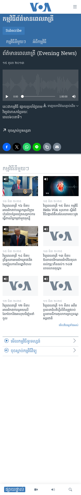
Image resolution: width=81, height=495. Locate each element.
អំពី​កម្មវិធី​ (39, 42)
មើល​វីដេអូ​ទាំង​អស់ (68, 325)
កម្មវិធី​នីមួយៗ (16, 42)
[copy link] (47, 147)
